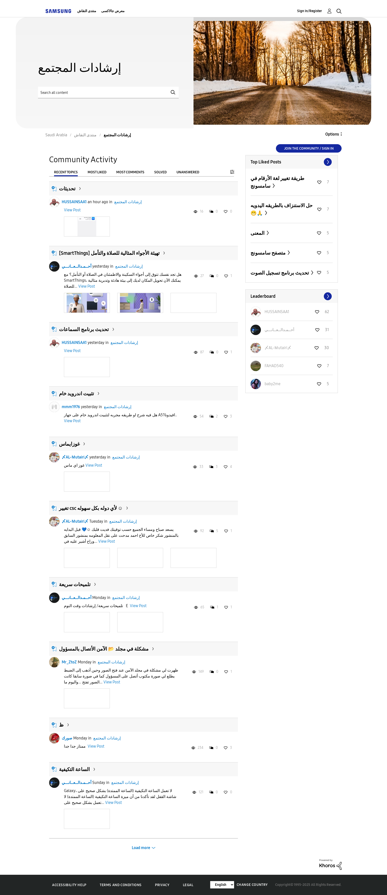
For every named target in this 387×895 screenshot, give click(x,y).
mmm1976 (71, 406)
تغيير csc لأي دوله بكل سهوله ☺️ (91, 508)
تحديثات (67, 189)
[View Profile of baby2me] (272, 383)
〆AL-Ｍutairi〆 (75, 457)
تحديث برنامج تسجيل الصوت (280, 273)
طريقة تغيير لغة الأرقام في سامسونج (277, 182)
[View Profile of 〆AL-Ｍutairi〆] (278, 347)
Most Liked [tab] (97, 172)
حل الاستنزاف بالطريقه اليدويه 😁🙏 (281, 209)
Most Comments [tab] (130, 172)
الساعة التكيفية (74, 769)
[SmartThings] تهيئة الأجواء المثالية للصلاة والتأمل (109, 253)
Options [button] (332, 134)
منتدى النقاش (86, 11)
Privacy (162, 885)
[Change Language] (222, 885)
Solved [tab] (160, 172)
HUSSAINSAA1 (74, 201)
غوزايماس (69, 444)
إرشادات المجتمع (128, 201)
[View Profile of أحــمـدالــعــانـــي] (279, 329)
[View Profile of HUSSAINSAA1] (277, 311)
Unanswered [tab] (187, 172)
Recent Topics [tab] (66, 172)
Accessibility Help (69, 885)
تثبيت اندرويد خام (76, 394)
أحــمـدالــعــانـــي (76, 266)
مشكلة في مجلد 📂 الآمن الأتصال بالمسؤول (104, 649)
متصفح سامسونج (269, 253)
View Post (72, 210)
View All (292, 162)
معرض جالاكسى (113, 11)
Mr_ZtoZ (69, 662)
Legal (188, 885)
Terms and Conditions (121, 885)
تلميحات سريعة (75, 584)
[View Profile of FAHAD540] (274, 365)
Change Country (252, 885)
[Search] (108, 92)
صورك (67, 738)
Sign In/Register (309, 11)
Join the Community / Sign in (309, 148)
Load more (141, 847)
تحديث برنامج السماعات (84, 329)
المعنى (258, 233)
